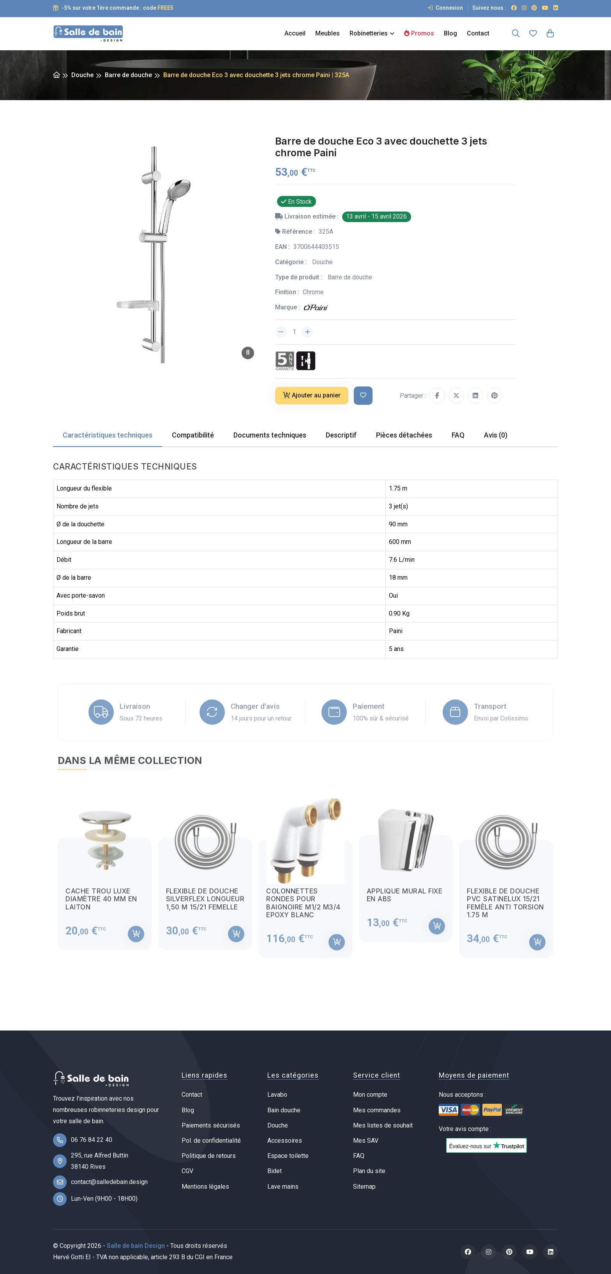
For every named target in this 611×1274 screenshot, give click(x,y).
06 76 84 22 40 (91, 1139)
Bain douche (283, 1110)
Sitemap (364, 1186)
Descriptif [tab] (341, 435)
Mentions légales (205, 1186)
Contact (478, 33)
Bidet (274, 1171)
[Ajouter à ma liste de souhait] (363, 395)
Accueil (295, 33)
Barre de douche (128, 75)
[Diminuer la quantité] (281, 332)
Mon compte (370, 1094)
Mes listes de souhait (383, 1125)
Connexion (445, 8)
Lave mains (282, 1186)
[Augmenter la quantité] (307, 332)
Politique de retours (209, 1155)
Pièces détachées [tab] (404, 435)
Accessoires (284, 1140)
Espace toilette (288, 1155)
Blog (450, 33)
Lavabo (277, 1094)
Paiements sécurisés (211, 1125)
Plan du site (369, 1171)
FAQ (358, 1155)
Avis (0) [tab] (495, 435)
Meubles (327, 33)
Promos (419, 33)
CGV (187, 1171)
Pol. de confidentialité (211, 1140)
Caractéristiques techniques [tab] (107, 435)
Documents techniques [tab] (269, 435)
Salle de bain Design (136, 1245)
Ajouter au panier (312, 395)
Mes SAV (365, 1140)
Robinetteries (369, 33)
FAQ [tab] (458, 435)
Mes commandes (377, 1110)
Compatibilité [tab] (193, 435)
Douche (82, 75)
